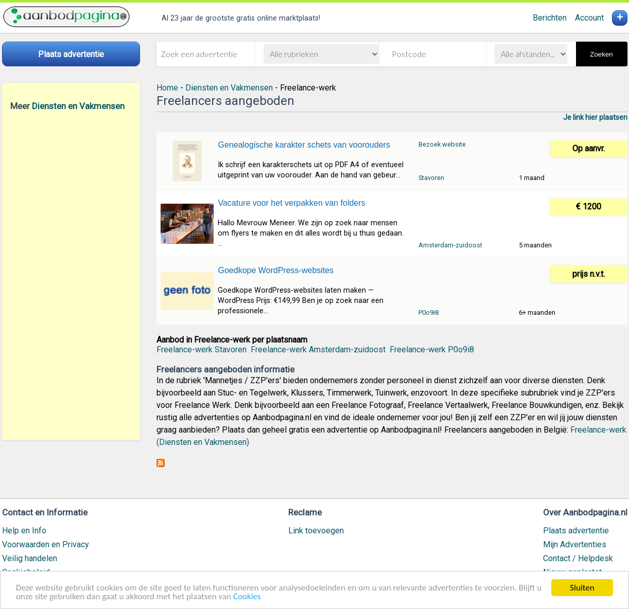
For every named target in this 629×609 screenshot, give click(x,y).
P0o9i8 (428, 312)
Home (167, 88)
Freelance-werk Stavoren (201, 349)
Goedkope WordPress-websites (276, 270)
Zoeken (601, 54)
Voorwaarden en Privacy (45, 544)
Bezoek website (442, 144)
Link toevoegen (316, 530)
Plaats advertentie (576, 530)
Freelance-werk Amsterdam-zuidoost (318, 349)
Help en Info (24, 530)
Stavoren (431, 178)
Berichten (550, 18)
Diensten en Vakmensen (78, 106)
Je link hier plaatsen (595, 117)
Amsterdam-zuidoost (450, 245)
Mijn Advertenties (574, 544)
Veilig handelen (29, 558)
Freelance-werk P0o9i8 (432, 349)
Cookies (247, 597)
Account (589, 18)
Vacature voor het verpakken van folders (291, 203)
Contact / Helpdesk (578, 558)
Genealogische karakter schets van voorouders (304, 144)
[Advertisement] (71, 275)
